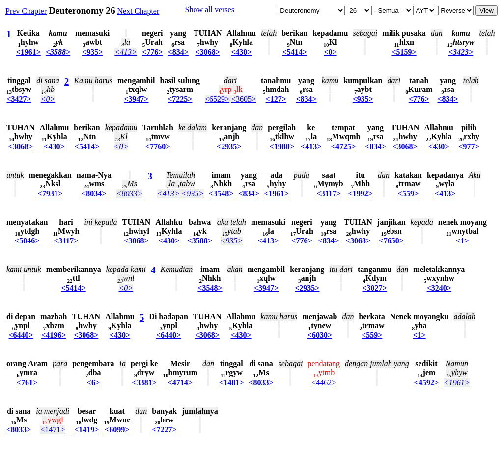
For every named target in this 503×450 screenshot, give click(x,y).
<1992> (360, 193)
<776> (152, 52)
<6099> (117, 429)
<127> (276, 99)
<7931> (50, 193)
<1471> (52, 429)
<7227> (164, 429)
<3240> (439, 288)
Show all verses (209, 9)
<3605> (243, 99)
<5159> (403, 52)
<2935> (229, 146)
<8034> (94, 193)
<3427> (18, 99)
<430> (241, 52)
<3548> (221, 193)
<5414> (294, 52)
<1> (462, 241)
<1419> (86, 429)
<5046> (27, 241)
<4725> (343, 146)
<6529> (217, 99)
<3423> (460, 52)
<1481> (231, 382)
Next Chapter (138, 11)
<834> (178, 52)
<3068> (208, 52)
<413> (125, 52)
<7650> (391, 241)
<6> (93, 382)
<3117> (329, 193)
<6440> (20, 335)
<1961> (28, 52)
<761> (27, 382)
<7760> (157, 146)
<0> (330, 52)
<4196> (53, 335)
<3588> (58, 52)
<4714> (180, 382)
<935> (92, 52)
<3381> (144, 382)
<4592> (426, 382)
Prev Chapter (26, 11)
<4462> (323, 382)
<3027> (375, 288)
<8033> (129, 193)
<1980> (282, 146)
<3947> (136, 99)
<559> (408, 193)
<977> (468, 146)
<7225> (180, 99)
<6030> (319, 335)
